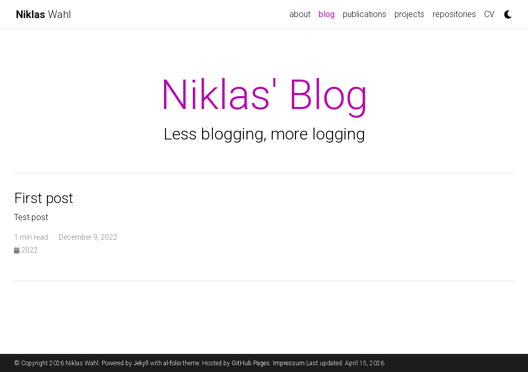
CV (489, 14)
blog (329, 13)
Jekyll (141, 363)
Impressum (289, 363)
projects (409, 14)
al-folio (172, 363)
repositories (454, 14)
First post (43, 198)
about (299, 14)
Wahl (43, 14)
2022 (26, 250)
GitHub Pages (251, 363)
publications (364, 14)
